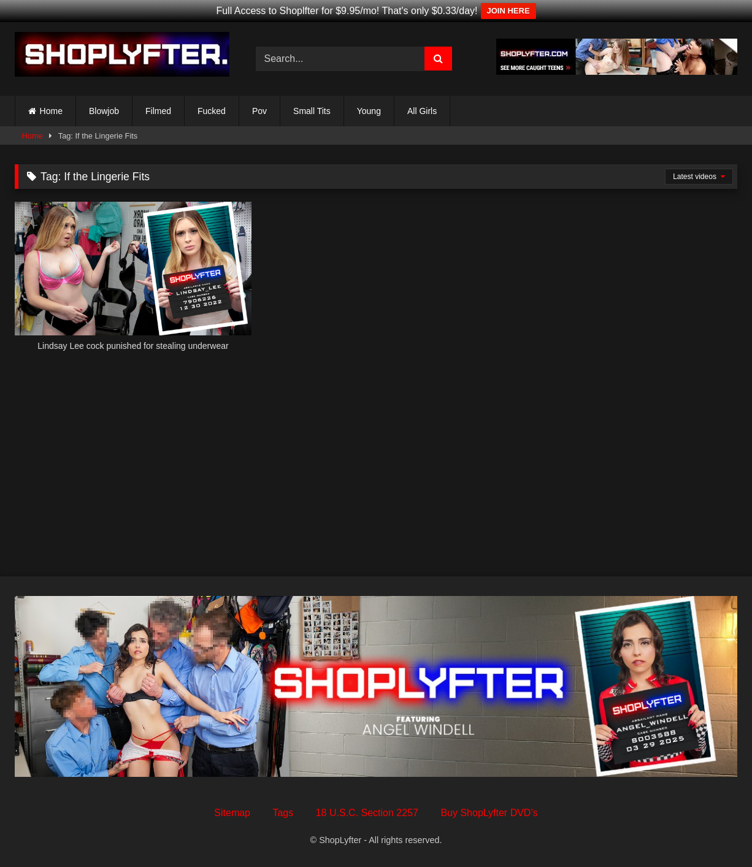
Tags (282, 813)
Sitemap (232, 813)
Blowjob (104, 111)
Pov (259, 111)
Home (51, 111)
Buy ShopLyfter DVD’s (488, 813)
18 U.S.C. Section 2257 (367, 813)
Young (369, 111)
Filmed (158, 111)
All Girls (422, 111)
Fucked (212, 111)
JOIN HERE (508, 10)
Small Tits (312, 111)
